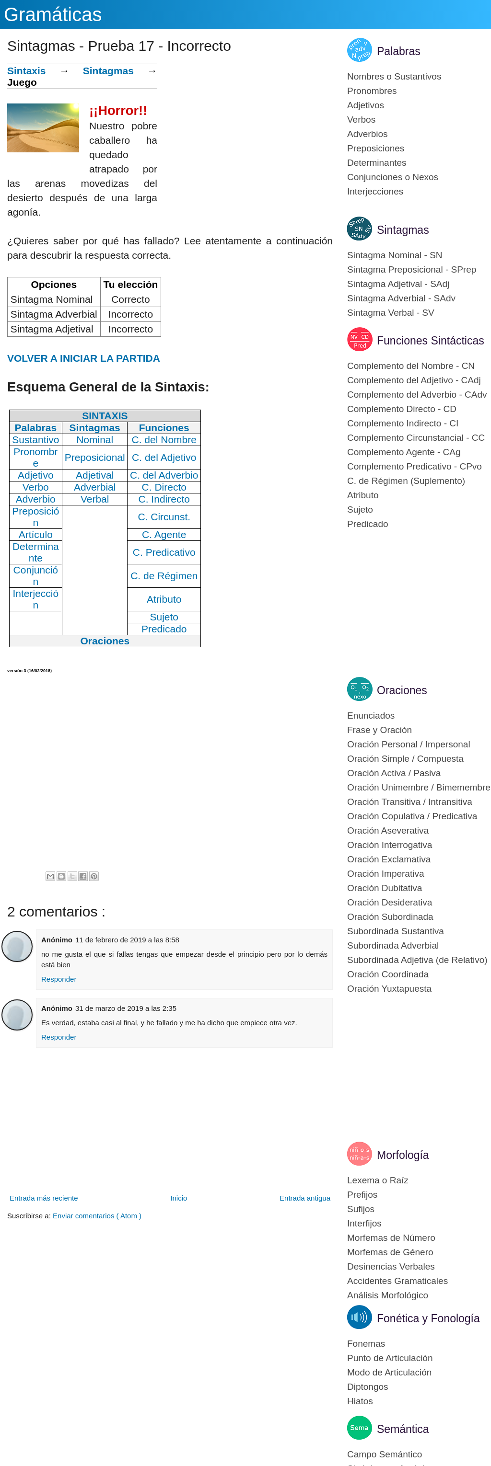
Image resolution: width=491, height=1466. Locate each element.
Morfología (403, 1155)
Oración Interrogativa (389, 845)
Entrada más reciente (44, 1198)
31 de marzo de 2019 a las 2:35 (125, 1008)
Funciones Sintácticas (430, 340)
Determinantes (377, 163)
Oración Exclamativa (389, 859)
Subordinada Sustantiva (395, 931)
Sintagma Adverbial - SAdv (401, 298)
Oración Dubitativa (384, 888)
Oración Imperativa (385, 874)
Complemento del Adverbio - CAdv (417, 394)
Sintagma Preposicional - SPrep (411, 269)
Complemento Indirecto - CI (402, 423)
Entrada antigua (305, 1198)
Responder (58, 979)
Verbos (361, 120)
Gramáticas (53, 14)
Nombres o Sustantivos (394, 76)
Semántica (403, 1429)
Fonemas (366, 1344)
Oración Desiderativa (389, 902)
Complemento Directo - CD (401, 409)
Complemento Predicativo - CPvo (414, 466)
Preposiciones (375, 148)
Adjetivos (365, 105)
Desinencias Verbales (391, 1266)
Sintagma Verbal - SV (390, 313)
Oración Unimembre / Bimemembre (419, 787)
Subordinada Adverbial (393, 945)
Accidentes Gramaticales (397, 1281)
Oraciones (402, 690)
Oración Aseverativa (388, 830)
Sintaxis (26, 70)
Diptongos (367, 1387)
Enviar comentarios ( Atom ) (97, 1216)
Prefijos (362, 1195)
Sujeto (360, 509)
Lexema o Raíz (378, 1180)
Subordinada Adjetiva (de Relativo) (417, 960)
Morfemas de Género (390, 1252)
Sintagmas (108, 70)
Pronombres (372, 91)
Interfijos (364, 1223)
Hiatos (360, 1401)
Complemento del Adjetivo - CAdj (414, 380)
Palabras (399, 51)
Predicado (367, 524)
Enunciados (371, 715)
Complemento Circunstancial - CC (416, 438)
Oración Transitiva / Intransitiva (409, 802)
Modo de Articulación (389, 1372)
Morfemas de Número (391, 1238)
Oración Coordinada (388, 974)
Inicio (178, 1198)
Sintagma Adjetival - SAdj (398, 284)
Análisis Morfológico (387, 1295)
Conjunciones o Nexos (392, 177)
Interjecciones (375, 191)
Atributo (362, 495)
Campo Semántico (384, 1454)
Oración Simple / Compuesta (405, 759)
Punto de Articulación (390, 1358)
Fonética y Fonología (428, 1318)
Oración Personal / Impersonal (408, 744)
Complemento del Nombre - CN (411, 366)
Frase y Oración (379, 730)
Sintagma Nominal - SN (395, 255)
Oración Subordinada (390, 917)
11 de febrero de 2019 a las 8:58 (127, 940)
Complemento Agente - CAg (404, 452)
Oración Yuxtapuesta (389, 989)
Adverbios (367, 134)
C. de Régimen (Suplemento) (406, 481)
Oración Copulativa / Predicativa (412, 816)
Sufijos (360, 1209)
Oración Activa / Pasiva (394, 773)
